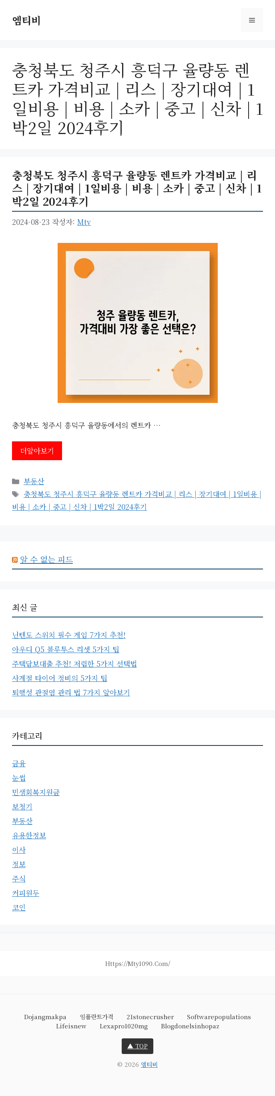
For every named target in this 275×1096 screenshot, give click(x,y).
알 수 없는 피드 (46, 559)
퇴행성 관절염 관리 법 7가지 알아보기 (71, 692)
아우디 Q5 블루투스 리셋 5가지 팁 (65, 649)
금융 (19, 763)
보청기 (22, 806)
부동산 (34, 481)
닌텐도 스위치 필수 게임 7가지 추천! (69, 634)
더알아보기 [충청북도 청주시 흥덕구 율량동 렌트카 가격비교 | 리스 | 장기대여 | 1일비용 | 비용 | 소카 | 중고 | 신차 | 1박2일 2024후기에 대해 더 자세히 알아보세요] (37, 450)
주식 (19, 878)
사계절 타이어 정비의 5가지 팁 (59, 678)
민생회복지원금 (36, 792)
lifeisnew (71, 1026)
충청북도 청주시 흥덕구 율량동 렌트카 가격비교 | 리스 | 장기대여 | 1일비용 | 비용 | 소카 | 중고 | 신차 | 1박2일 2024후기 (137, 188)
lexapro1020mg (124, 1026)
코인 (19, 907)
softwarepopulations (219, 1016)
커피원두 (25, 893)
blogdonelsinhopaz (190, 1026)
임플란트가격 (96, 1016)
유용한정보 (29, 835)
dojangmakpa (45, 1016)
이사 (19, 849)
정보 (19, 864)
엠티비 (26, 20)
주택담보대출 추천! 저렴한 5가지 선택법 (74, 663)
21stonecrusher (150, 1016)
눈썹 (19, 777)
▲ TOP (137, 1046)
